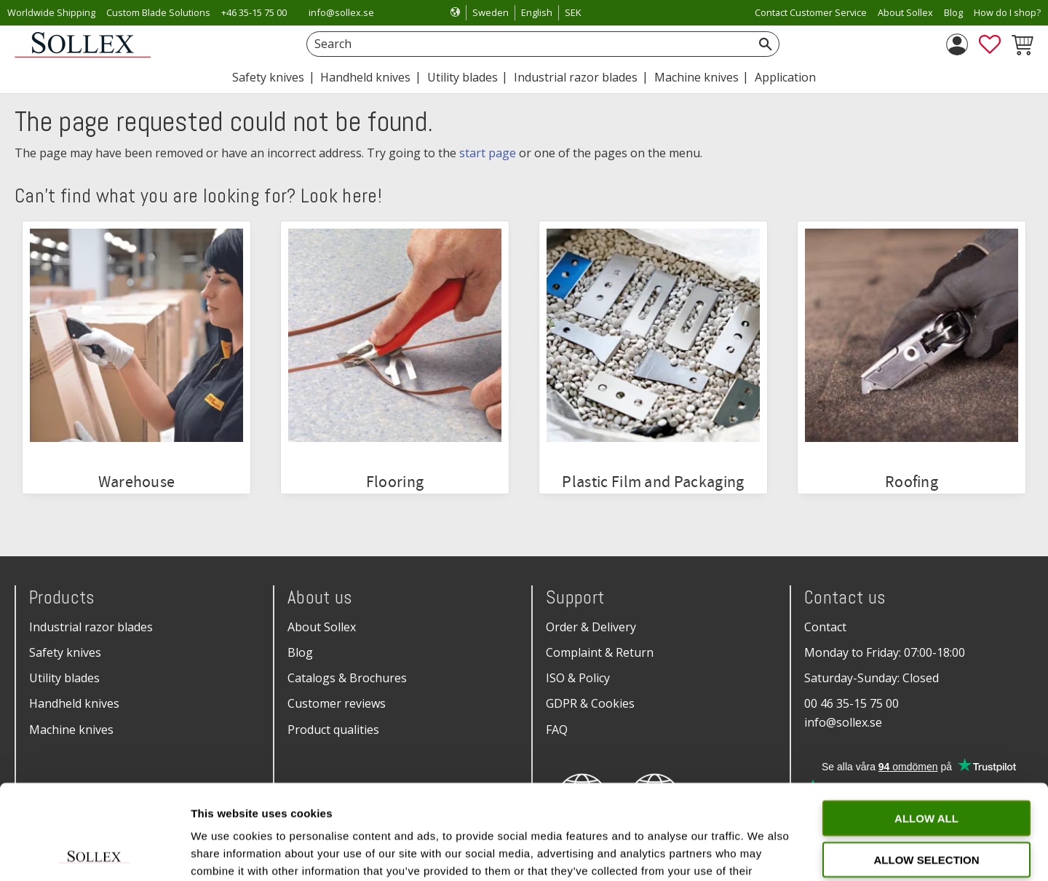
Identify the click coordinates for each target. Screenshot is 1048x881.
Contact (825, 627)
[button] (990, 44)
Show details (764, 852)
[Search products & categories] (526, 44)
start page (487, 153)
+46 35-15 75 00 (254, 12)
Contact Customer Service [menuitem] (811, 12)
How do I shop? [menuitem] (1007, 12)
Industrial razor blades (91, 627)
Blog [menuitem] (953, 12)
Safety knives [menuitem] (268, 77)
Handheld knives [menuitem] (365, 77)
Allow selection (927, 765)
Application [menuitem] (785, 77)
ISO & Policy (578, 678)
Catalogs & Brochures (347, 678)
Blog (300, 652)
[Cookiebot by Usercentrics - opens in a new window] (94, 853)
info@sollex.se (341, 12)
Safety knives (65, 652)
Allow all (926, 723)
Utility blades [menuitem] (462, 77)
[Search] (766, 44)
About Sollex (321, 627)
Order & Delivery (591, 627)
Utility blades (64, 678)
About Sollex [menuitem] (905, 12)
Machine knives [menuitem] (696, 77)
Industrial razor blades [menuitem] (576, 77)
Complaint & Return (600, 652)
